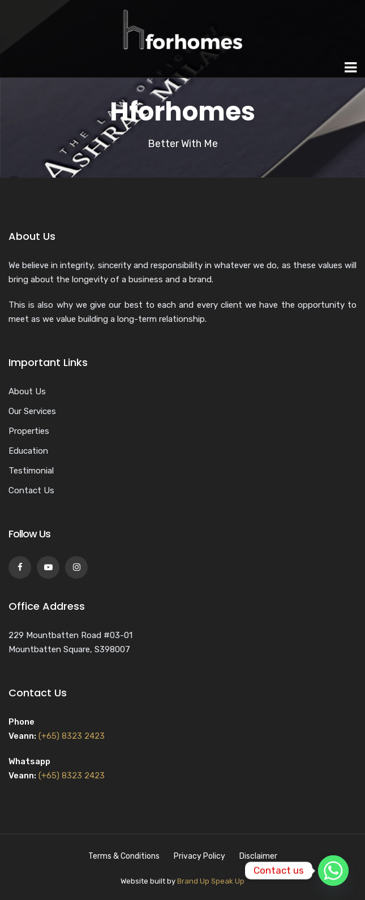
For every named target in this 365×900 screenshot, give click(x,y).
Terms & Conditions (124, 856)
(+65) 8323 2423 (71, 736)
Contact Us (31, 490)
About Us (27, 391)
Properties (28, 431)
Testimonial (31, 471)
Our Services (32, 411)
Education (28, 451)
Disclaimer (258, 856)
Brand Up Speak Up (210, 881)
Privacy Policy (199, 856)
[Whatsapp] (333, 870)
